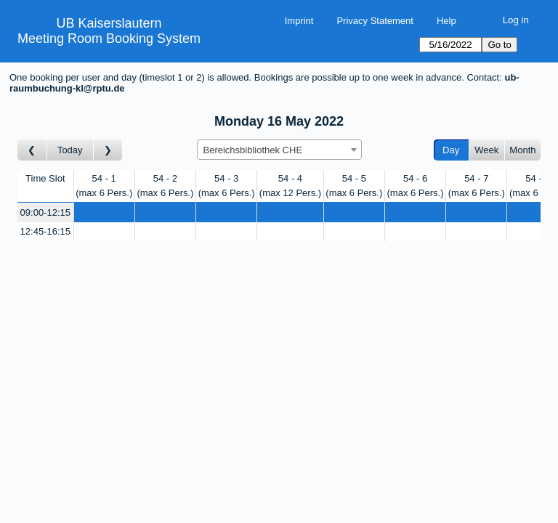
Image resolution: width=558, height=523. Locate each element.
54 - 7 (476, 185)
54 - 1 (104, 185)
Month (522, 150)
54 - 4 (290, 185)
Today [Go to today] (70, 150)
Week (486, 150)
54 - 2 (165, 185)
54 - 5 (354, 185)
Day (450, 150)
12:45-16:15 (45, 231)
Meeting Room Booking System (109, 38)
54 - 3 (226, 185)
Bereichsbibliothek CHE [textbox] (253, 150)
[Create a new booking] (104, 212)
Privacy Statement (374, 20)
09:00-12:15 (45, 212)
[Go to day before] (32, 150)
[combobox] (279, 149)
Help (446, 20)
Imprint (299, 20)
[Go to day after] (108, 150)
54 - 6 (415, 185)
